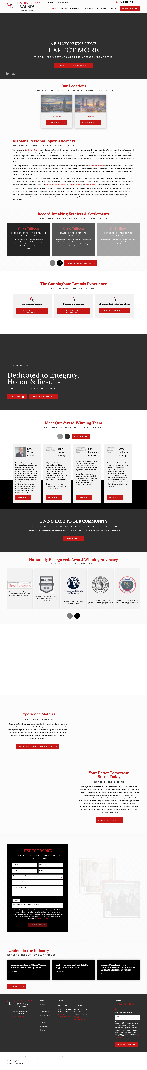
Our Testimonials (62, 2)
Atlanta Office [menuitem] (88, 8)
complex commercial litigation (56, 184)
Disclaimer (44, 1030)
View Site (61, 1014)
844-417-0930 (127, 2)
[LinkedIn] (120, 1004)
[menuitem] (10, 1063)
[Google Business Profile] (130, 1004)
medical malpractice (75, 184)
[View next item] (60, 263)
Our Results (49, 2)
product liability (91, 184)
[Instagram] (125, 1004)
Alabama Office (45, 1012)
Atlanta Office (45, 1015)
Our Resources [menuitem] (101, 8)
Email (117, 1016)
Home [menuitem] (54, 8)
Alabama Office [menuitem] (75, 8)
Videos (42, 1023)
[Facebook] (116, 1004)
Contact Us (44, 1026)
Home (42, 1004)
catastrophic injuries (96, 166)
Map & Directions (64, 1016)
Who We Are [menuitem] (63, 8)
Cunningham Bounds (32, 150)
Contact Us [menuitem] (112, 8)
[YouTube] (134, 1004)
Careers (43, 1008)
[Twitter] (116, 1009)
